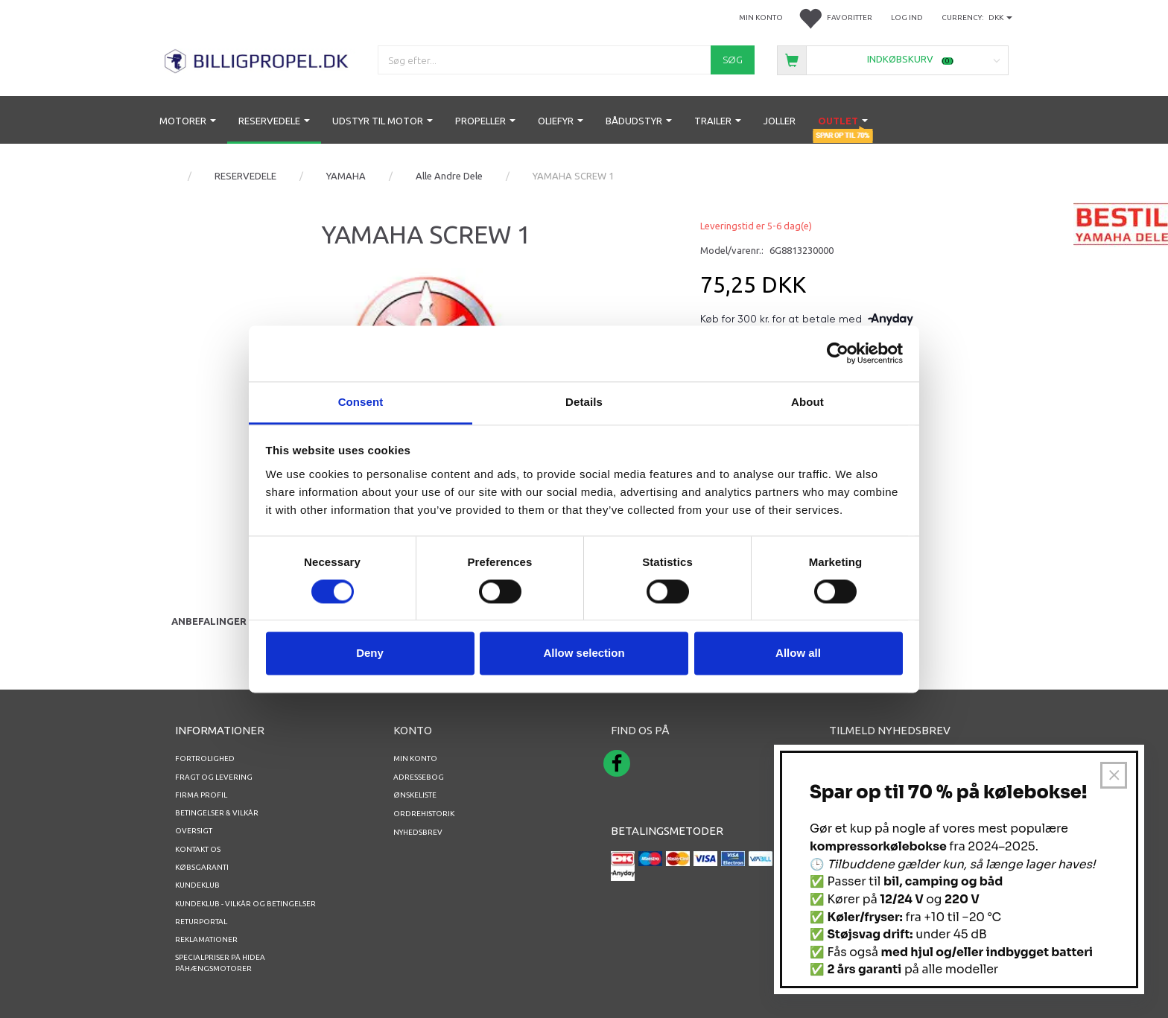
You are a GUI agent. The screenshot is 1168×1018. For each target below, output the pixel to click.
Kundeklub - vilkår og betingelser (245, 904)
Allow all (798, 653)
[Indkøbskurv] (893, 59)
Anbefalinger (209, 621)
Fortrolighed (205, 758)
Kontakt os (197, 849)
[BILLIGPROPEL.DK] (257, 59)
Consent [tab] (361, 401)
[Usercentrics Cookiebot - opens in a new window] (837, 353)
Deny (370, 653)
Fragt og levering (214, 777)
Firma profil (201, 795)
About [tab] (807, 401)
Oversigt (193, 831)
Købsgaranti (202, 867)
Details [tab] (584, 401)
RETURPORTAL (201, 921)
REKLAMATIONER (206, 939)
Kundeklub (197, 885)
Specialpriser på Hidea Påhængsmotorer (220, 962)
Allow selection (583, 653)
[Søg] (733, 59)
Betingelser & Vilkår (216, 813)
